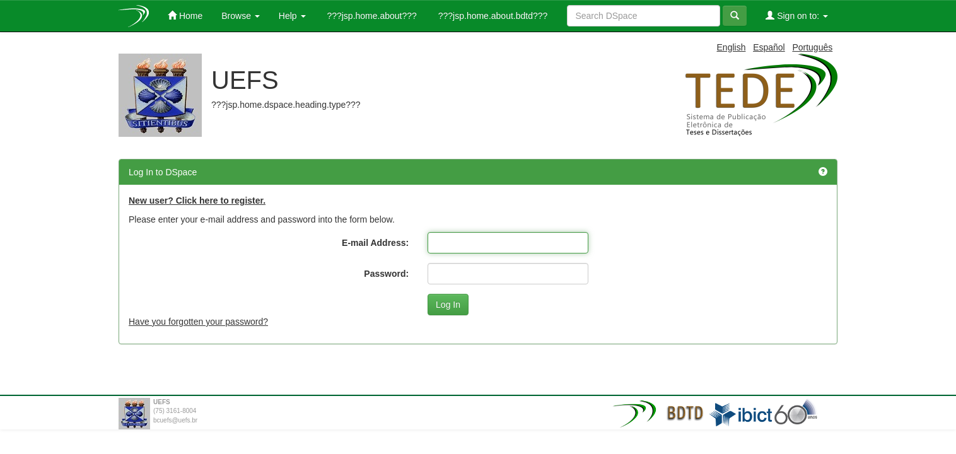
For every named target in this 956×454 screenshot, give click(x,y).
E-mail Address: (375, 243)
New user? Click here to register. (197, 200)
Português (812, 47)
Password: (386, 274)
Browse (240, 16)
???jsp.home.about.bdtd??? (491, 16)
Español (769, 47)
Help (292, 16)
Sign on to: (797, 15)
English (731, 47)
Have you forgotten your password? (198, 322)
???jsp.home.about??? (371, 16)
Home (185, 15)
